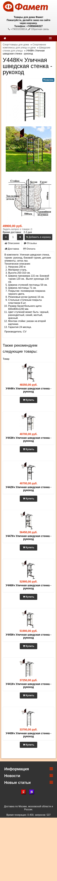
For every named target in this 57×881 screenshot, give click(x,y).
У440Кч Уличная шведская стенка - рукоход (28, 735)
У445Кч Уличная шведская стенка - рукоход (28, 636)
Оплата (29, 249)
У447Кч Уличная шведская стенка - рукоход (28, 538)
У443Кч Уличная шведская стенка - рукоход (28, 439)
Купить (28, 400)
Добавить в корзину (38, 237)
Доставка (12, 249)
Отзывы (30, 243)
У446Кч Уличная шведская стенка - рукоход (28, 587)
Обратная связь (38, 29)
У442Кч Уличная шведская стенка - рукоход (28, 489)
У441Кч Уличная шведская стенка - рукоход (28, 686)
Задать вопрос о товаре (16, 229)
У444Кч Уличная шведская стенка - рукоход (28, 390)
